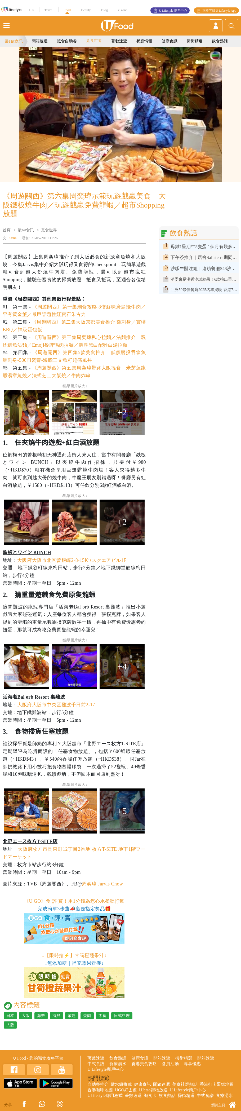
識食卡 (150, 1095)
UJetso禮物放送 (153, 1090)
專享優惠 (192, 1063)
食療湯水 (117, 1063)
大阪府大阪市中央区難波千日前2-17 (56, 704)
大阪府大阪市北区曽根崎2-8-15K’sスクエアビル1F (71, 560)
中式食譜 (95, 1063)
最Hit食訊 (14, 41)
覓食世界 (94, 40)
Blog (104, 10)
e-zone (122, 10)
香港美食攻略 (144, 1063)
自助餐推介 (98, 1084)
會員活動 (170, 1063)
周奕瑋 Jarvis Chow (102, 884)
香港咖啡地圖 (100, 1090)
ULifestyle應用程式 (104, 1095)
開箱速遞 (40, 41)
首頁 (7, 230)
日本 (10, 1015)
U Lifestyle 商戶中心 (173, 10)
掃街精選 (195, 41)
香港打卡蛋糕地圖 (217, 1084)
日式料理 (122, 1015)
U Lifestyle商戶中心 (105, 1069)
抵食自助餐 (67, 41)
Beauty (86, 10)
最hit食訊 (26, 230)
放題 (72, 1015)
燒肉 (87, 1015)
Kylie (12, 238)
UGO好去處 (126, 1090)
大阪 (26, 1015)
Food (67, 10)
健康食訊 (169, 41)
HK (31, 10)
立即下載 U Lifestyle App (219, 10)
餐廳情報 (144, 41)
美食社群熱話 (185, 1084)
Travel (48, 10)
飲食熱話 (220, 41)
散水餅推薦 (121, 1084)
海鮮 (41, 1015)
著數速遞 (119, 41)
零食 (102, 1015)
